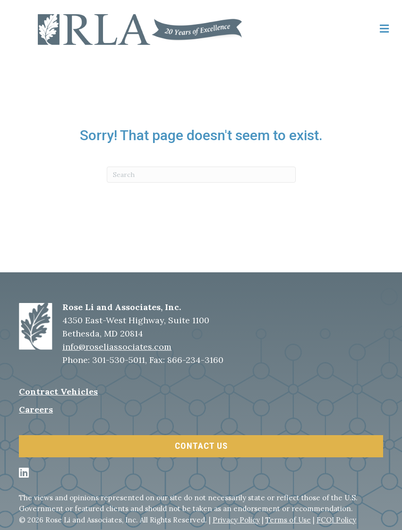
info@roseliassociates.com (116, 346)
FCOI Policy (336, 519)
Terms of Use (288, 519)
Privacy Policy (236, 519)
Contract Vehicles (58, 391)
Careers (36, 409)
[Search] (201, 175)
